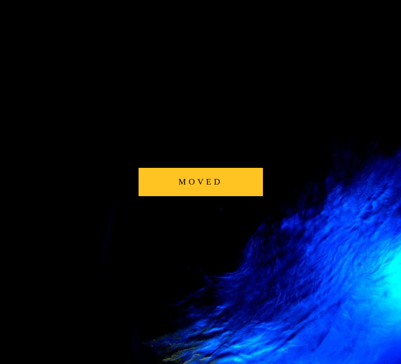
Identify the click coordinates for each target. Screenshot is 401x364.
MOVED (200, 182)
